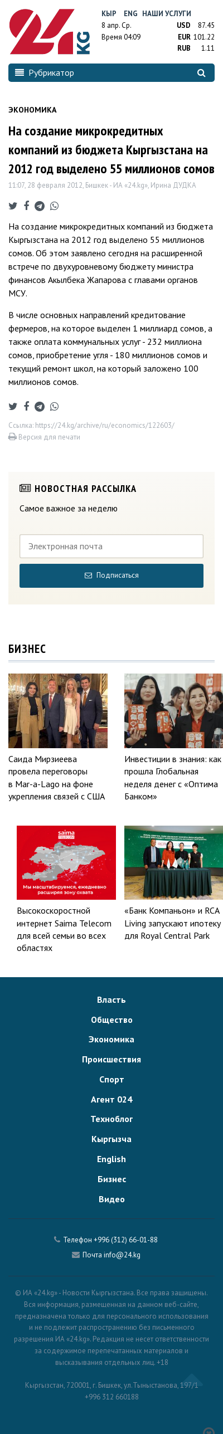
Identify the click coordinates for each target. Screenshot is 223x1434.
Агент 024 (111, 1099)
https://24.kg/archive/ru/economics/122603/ (104, 425)
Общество (112, 1019)
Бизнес (112, 1178)
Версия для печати (44, 437)
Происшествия (111, 1059)
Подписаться (112, 575)
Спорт (111, 1079)
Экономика (111, 1039)
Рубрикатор (44, 72)
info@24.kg (122, 1255)
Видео (112, 1198)
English (111, 1158)
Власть (111, 999)
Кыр (109, 13)
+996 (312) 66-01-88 (126, 1240)
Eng (131, 13)
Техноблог (111, 1118)
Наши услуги (166, 13)
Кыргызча (111, 1138)
